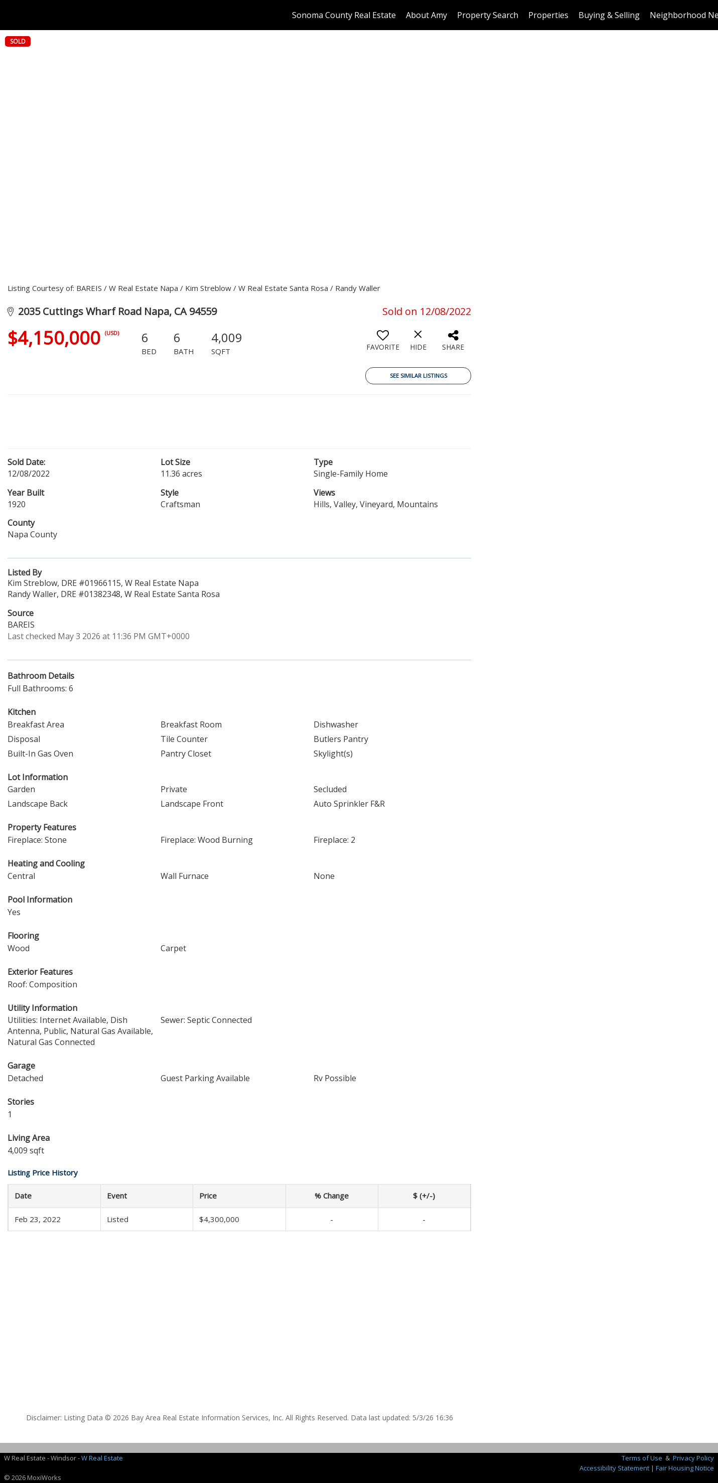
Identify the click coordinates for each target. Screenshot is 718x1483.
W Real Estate (102, 1457)
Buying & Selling (609, 15)
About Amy (426, 15)
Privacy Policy (693, 1457)
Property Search (487, 15)
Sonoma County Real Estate (344, 15)
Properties (548, 15)
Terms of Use (642, 1457)
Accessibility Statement (614, 1467)
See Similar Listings (418, 375)
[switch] (382, 344)
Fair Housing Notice (685, 1467)
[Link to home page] (13, 15)
